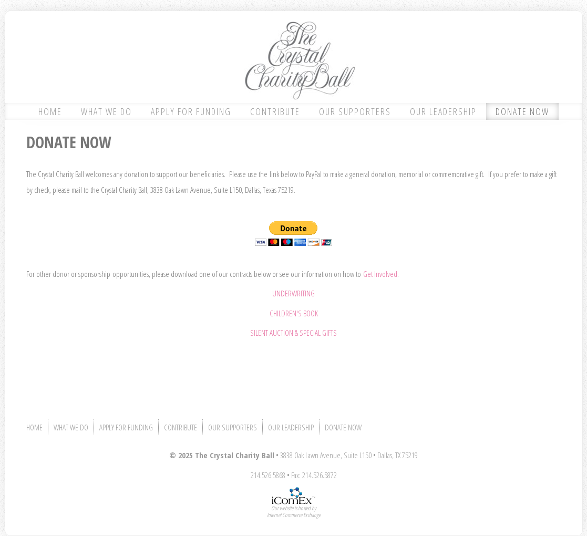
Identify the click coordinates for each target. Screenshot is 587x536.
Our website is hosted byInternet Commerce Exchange (294, 511)
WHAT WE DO (106, 111)
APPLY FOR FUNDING (191, 111)
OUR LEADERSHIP (443, 111)
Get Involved (380, 274)
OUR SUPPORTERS (355, 111)
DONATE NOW (522, 111)
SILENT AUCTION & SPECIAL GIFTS (293, 332)
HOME (50, 111)
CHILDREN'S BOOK (294, 313)
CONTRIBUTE (275, 111)
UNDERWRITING (293, 293)
